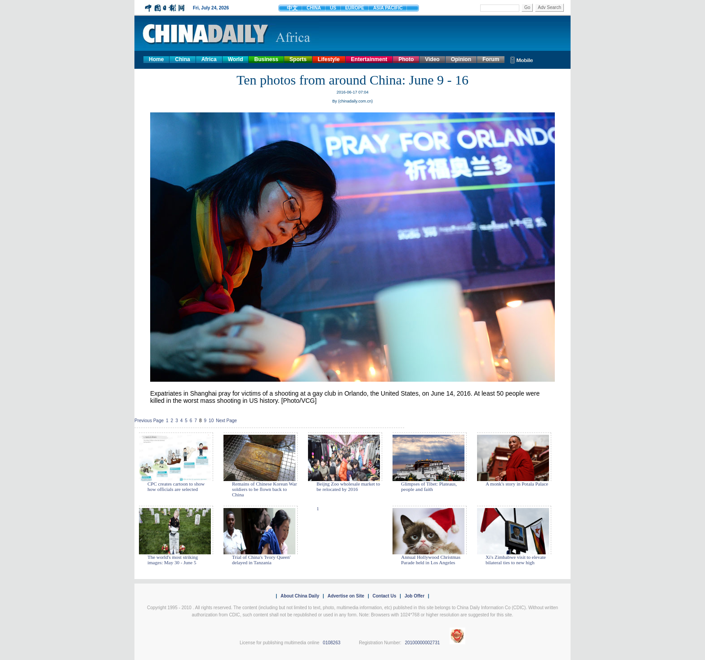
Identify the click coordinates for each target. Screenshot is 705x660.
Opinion (461, 59)
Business (266, 59)
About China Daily (300, 595)
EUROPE (354, 7)
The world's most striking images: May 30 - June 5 (172, 559)
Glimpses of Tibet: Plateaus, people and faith (429, 486)
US (333, 7)
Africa (209, 59)
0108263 (331, 642)
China (182, 59)
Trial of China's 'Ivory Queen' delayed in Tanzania (261, 559)
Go (527, 7)
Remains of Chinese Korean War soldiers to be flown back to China (264, 489)
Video (432, 59)
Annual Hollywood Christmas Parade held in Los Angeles (430, 559)
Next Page (226, 420)
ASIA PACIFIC (388, 7)
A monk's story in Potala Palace (517, 483)
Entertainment (369, 59)
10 (211, 420)
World (235, 59)
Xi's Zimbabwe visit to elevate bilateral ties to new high (516, 559)
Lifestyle (329, 59)
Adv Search (549, 7)
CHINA (314, 7)
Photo (406, 59)
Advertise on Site (345, 595)
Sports (298, 59)
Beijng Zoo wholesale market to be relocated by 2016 (348, 486)
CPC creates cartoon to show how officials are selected (176, 486)
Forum (490, 59)
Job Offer (414, 595)
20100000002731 (422, 642)
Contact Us (384, 595)
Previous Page (149, 420)
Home (156, 59)
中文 (292, 8)
